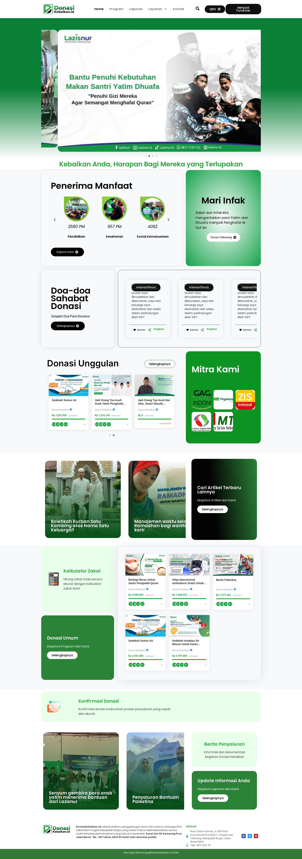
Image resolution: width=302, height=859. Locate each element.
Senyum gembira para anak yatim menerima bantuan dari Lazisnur (80, 797)
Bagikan (159, 329)
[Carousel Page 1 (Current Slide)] (110, 435)
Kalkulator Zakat (82, 571)
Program (116, 9)
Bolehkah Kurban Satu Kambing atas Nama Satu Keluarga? (80, 525)
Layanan (157, 9)
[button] (45, 91)
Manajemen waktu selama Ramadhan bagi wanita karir (164, 525)
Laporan (136, 9)
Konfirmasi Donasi (98, 701)
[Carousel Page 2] (114, 435)
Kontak (178, 9)
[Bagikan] (149, 329)
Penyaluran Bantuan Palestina (155, 799)
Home (99, 9)
